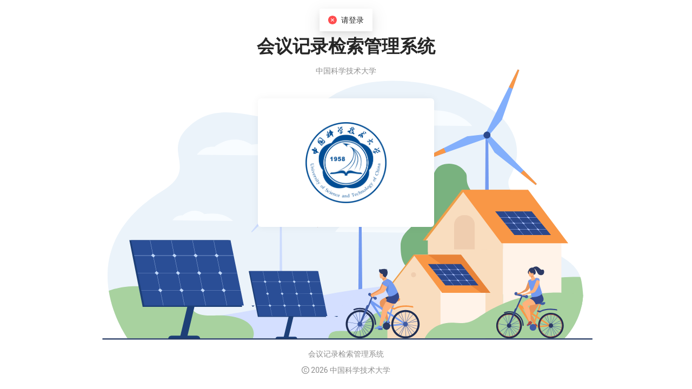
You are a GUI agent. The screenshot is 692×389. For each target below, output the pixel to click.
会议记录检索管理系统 (346, 354)
